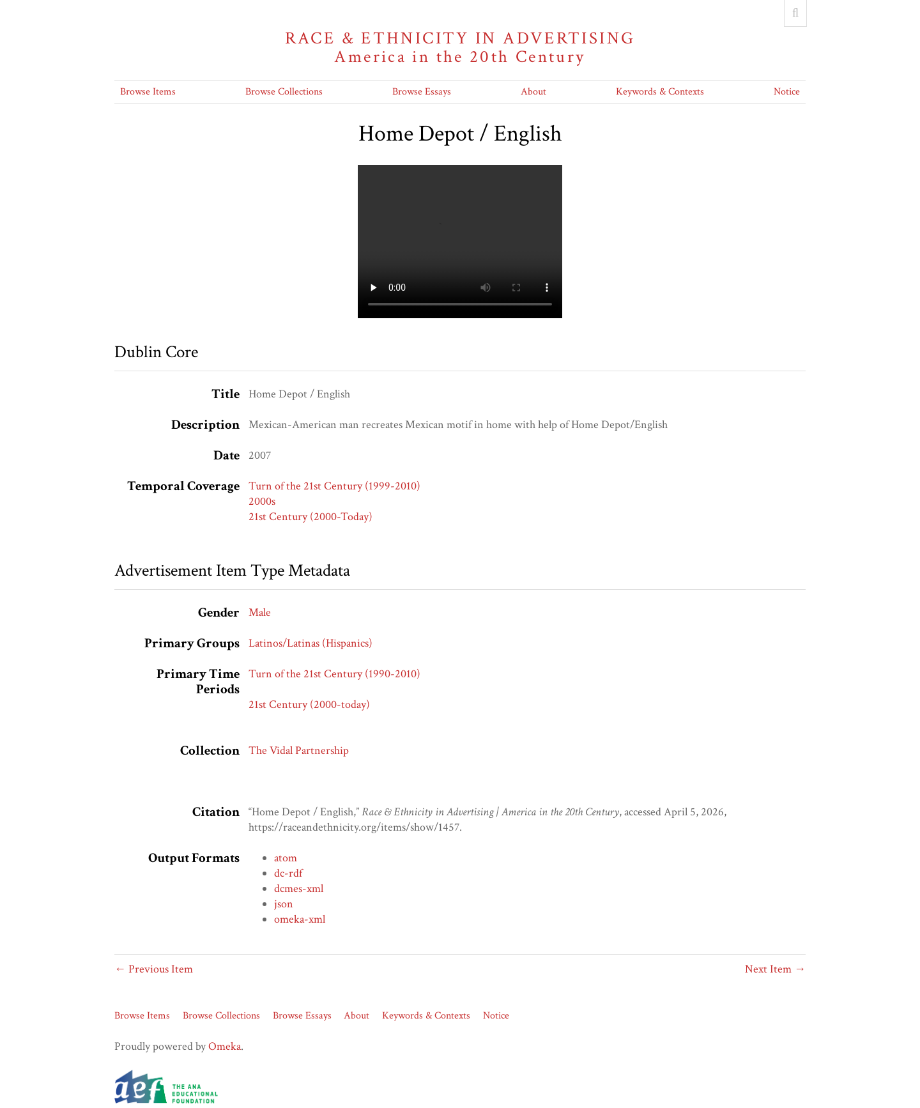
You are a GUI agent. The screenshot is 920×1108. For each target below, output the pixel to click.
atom (285, 857)
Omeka (224, 1046)
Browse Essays (421, 91)
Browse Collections (284, 91)
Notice (787, 91)
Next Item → (775, 969)
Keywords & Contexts (660, 91)
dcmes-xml (298, 888)
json (283, 903)
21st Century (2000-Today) (310, 516)
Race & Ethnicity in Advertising (460, 48)
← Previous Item (153, 969)
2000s (262, 501)
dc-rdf (288, 873)
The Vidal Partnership (299, 750)
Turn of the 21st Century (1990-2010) (334, 673)
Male (260, 612)
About (533, 91)
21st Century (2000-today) (309, 704)
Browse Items (148, 91)
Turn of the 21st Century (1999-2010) (334, 486)
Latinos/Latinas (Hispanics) (310, 643)
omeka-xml (299, 919)
